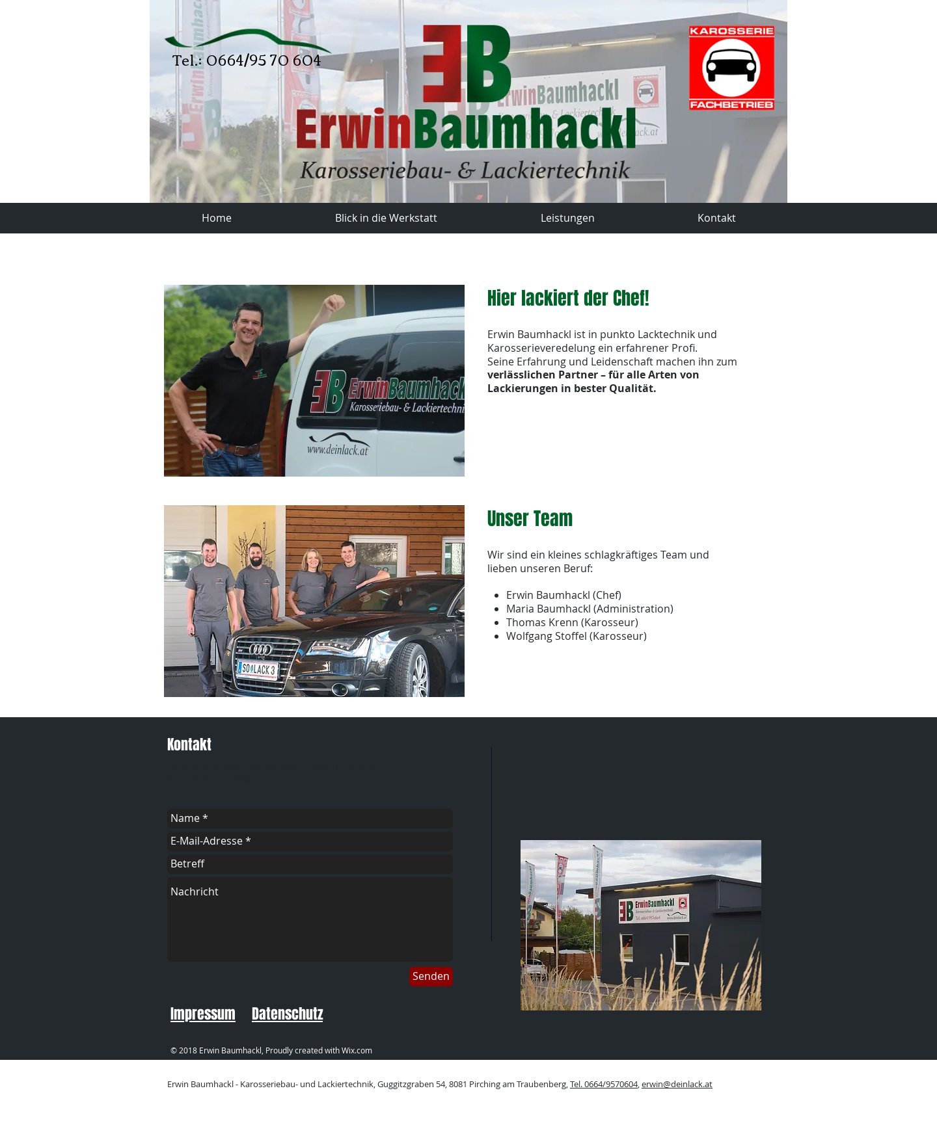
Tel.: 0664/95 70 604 (246, 59)
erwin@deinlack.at (677, 1084)
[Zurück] (170, 101)
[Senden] (431, 976)
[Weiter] (767, 101)
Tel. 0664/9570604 (604, 1084)
